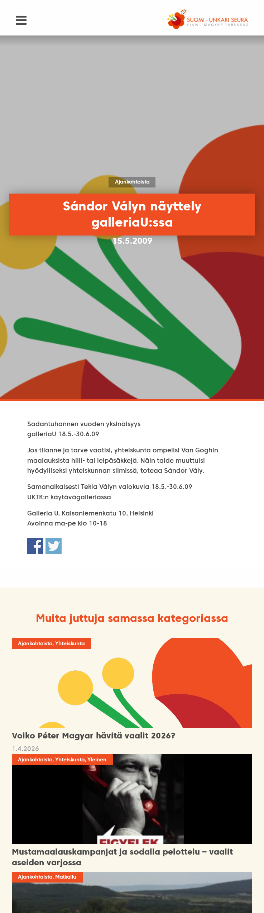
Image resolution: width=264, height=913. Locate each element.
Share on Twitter (53, 546)
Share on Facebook (35, 546)
